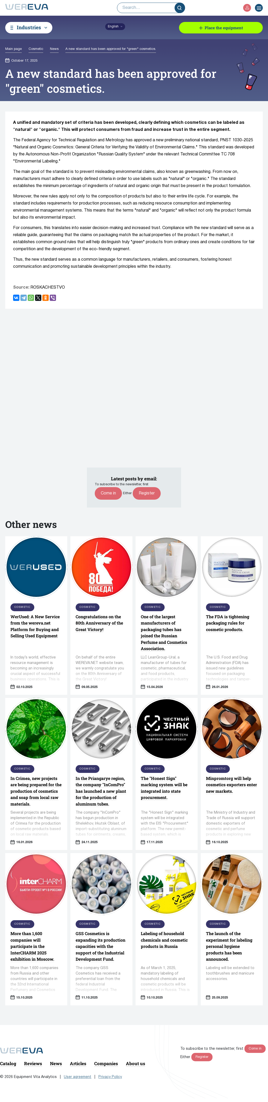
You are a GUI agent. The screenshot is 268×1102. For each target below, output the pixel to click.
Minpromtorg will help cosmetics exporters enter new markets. (231, 785)
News (56, 1063)
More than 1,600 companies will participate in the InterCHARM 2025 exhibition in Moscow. (32, 946)
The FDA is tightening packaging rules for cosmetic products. (227, 623)
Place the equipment (224, 27)
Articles (78, 1063)
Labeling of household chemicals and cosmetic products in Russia (164, 940)
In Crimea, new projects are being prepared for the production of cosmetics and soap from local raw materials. (36, 791)
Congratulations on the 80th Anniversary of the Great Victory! (99, 623)
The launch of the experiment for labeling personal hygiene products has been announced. (229, 946)
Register (147, 493)
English (113, 26)
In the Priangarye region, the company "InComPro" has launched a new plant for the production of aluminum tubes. (101, 791)
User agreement (77, 1077)
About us (135, 1063)
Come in (108, 493)
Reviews (33, 1063)
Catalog (8, 1063)
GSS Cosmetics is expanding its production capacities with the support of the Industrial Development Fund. (100, 946)
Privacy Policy (110, 1077)
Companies (106, 1063)
